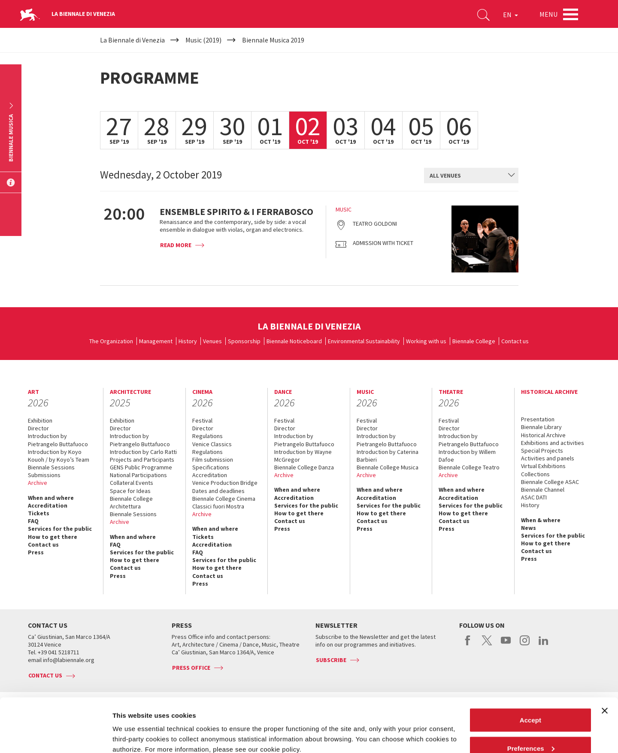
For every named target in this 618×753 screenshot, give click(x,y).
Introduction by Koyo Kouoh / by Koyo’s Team (58, 455)
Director (38, 428)
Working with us (426, 341)
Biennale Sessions (51, 467)
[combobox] (471, 175)
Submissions (44, 475)
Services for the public (60, 528)
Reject (530, 730)
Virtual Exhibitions (543, 466)
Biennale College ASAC (550, 482)
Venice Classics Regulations (212, 448)
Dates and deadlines (218, 491)
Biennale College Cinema (223, 498)
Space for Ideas (130, 491)
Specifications (210, 467)
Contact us (515, 341)
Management (156, 341)
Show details (132, 726)
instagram (524, 644)
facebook (468, 644)
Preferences (530, 702)
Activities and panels (547, 458)
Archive (37, 483)
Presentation (537, 419)
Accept (530, 673)
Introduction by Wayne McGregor (303, 455)
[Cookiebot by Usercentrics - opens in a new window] (55, 736)
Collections (535, 474)
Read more (175, 245)
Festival (202, 420)
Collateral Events (131, 483)
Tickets (38, 513)
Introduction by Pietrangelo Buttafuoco (58, 440)
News (528, 528)
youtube (506, 644)
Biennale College (473, 341)
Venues (212, 341)
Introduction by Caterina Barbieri (387, 455)
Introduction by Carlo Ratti (143, 452)
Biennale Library (541, 427)
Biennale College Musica (387, 467)
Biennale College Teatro (469, 467)
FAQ (33, 521)
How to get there (52, 537)
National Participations (138, 475)
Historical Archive (543, 435)
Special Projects (542, 450)
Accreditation (47, 505)
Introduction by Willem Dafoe (467, 455)
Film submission (212, 459)
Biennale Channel (542, 489)
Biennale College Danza (304, 467)
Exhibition (40, 420)
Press (36, 552)
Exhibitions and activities (552, 443)
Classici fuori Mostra (218, 506)
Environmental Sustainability (364, 341)
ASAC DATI (534, 497)
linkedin (543, 644)
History (188, 341)
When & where (540, 520)
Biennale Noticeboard (294, 341)
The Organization (111, 341)
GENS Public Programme (141, 467)
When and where (51, 498)
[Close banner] (605, 665)
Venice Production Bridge (225, 483)
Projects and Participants (142, 459)
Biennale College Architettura (131, 502)
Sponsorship (244, 341)
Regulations (207, 436)
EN (510, 14)
